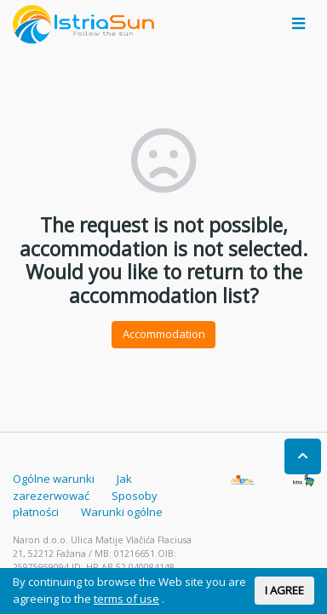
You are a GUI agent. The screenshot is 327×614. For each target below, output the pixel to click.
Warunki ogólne (122, 511)
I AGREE (284, 590)
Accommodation (164, 333)
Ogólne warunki (54, 478)
